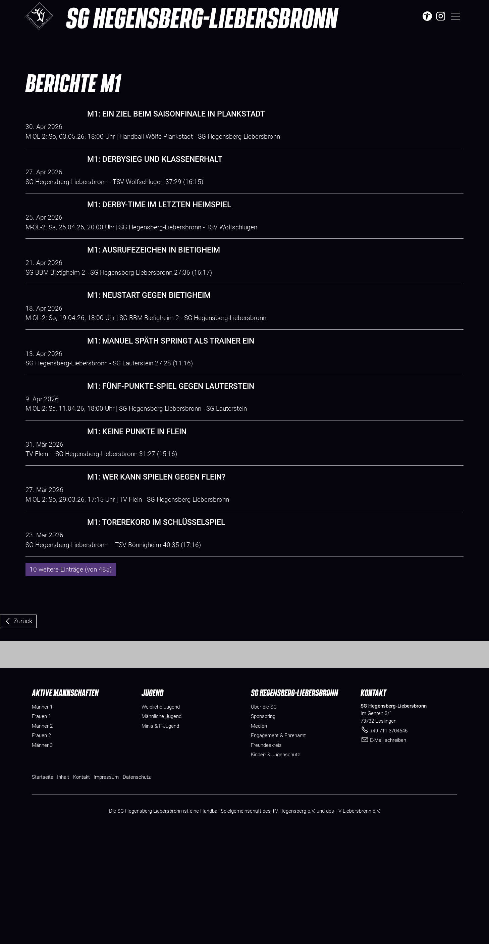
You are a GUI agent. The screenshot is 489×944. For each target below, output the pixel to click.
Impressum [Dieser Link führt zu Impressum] (106, 887)
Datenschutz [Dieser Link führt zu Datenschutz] (137, 887)
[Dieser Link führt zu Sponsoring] (263, 827)
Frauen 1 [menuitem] (41, 827)
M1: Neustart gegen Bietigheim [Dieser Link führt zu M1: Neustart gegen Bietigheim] (149, 334)
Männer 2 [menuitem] (42, 836)
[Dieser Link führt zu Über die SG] (264, 817)
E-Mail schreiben (388, 851)
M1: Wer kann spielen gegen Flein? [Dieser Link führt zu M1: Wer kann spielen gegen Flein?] (156, 553)
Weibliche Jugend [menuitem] (161, 817)
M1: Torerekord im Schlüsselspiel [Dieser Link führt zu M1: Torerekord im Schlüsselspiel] (156, 609)
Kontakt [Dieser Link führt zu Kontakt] (81, 887)
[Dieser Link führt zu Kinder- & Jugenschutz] (275, 865)
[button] (440, 16)
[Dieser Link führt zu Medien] (259, 836)
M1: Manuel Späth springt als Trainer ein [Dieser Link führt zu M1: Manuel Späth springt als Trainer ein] (170, 389)
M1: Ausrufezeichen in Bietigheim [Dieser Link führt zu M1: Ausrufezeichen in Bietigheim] (153, 278)
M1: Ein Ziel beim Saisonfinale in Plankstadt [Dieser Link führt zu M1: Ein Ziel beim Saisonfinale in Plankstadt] (176, 114)
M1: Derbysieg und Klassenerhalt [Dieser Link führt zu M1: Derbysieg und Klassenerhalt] (154, 169)
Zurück (22, 717)
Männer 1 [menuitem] (42, 817)
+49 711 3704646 (389, 841)
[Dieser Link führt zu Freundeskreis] (266, 855)
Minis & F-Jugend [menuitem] (160, 836)
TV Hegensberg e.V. (293, 921)
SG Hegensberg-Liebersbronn (201, 17)
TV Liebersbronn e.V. (357, 921)
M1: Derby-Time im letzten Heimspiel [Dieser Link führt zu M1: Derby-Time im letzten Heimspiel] (159, 223)
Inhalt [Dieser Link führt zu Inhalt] (63, 887)
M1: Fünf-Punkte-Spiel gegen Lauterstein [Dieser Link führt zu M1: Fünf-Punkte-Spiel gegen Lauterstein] (170, 443)
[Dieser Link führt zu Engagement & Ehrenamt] (278, 846)
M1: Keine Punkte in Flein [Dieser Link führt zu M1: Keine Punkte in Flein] (136, 498)
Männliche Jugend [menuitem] (161, 827)
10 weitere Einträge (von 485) (71, 665)
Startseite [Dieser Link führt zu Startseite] (42, 887)
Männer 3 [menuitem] (42, 855)
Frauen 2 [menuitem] (41, 846)
